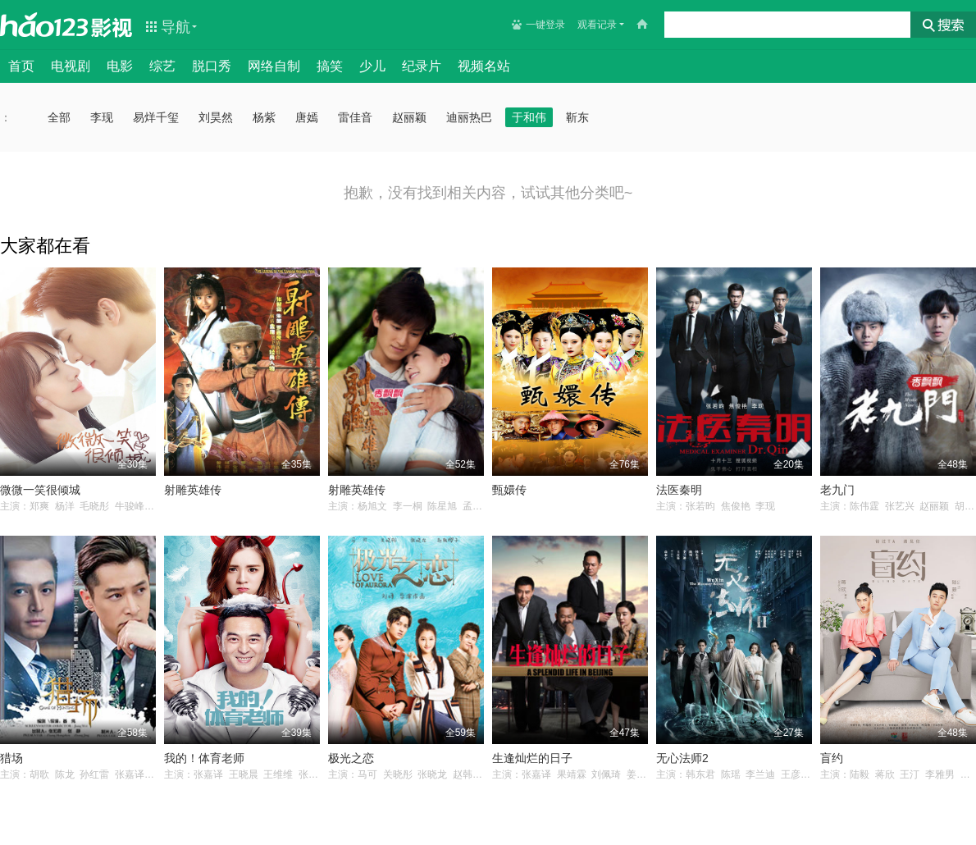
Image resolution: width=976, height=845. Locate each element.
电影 (120, 66)
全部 (59, 117)
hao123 (44, 24)
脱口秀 (211, 66)
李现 (101, 117)
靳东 (577, 117)
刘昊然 (215, 117)
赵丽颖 (409, 117)
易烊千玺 (156, 117)
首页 (21, 66)
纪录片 (421, 66)
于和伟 (529, 117)
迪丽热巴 (469, 117)
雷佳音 (355, 117)
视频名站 (484, 66)
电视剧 (70, 66)
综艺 (162, 66)
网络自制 (274, 66)
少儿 (372, 66)
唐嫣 (306, 117)
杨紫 (264, 117)
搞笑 (330, 66)
